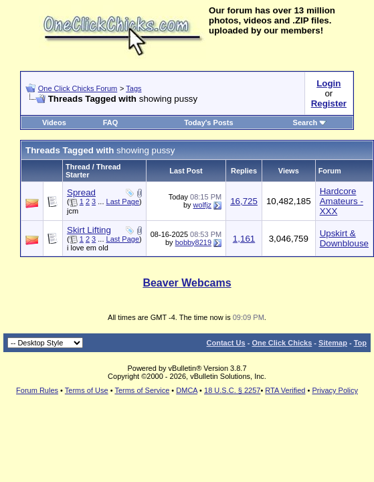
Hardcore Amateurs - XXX (341, 201)
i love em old (87, 248)
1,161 (244, 239)
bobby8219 (193, 242)
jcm (72, 211)
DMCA (186, 390)
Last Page (123, 201)
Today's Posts (208, 122)
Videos (54, 122)
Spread (81, 192)
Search (310, 122)
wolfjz (202, 205)
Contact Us (226, 343)
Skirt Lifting (89, 230)
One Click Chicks (282, 343)
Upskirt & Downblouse (344, 238)
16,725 (244, 201)
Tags (133, 88)
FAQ (110, 122)
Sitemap (332, 343)
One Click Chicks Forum (78, 88)
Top (360, 343)
